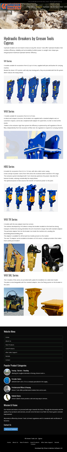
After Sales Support (55, 7)
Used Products (46, 7)
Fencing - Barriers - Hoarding (20, 370)
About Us (33, 7)
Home (29, 7)
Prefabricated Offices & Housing (21, 387)
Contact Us (7, 425)
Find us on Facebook (11, 429)
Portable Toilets (16, 379)
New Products (39, 7)
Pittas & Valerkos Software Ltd (53, 448)
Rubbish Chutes (16, 396)
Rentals (61, 7)
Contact (7, 360)
